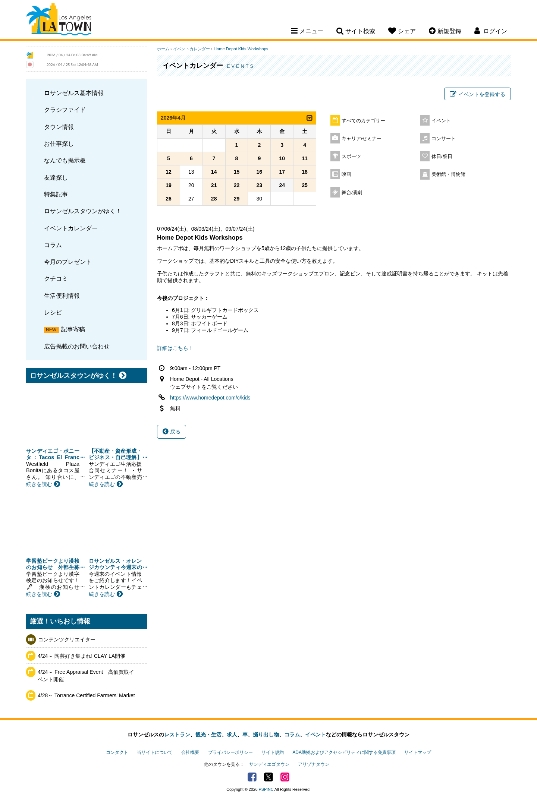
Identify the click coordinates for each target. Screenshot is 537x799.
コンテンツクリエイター (66, 639)
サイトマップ (417, 752)
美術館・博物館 (448, 174)
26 (169, 199)
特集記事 (56, 194)
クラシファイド (65, 109)
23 (260, 185)
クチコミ (56, 278)
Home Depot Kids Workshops (241, 49)
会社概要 (190, 752)
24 (282, 185)
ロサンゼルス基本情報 (74, 92)
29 (237, 199)
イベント (441, 120)
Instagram (284, 777)
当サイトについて (155, 752)
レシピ (53, 312)
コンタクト (117, 752)
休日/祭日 (441, 156)
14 (214, 172)
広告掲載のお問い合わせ (77, 346)
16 (260, 172)
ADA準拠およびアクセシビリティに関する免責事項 (343, 752)
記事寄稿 (73, 329)
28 (214, 199)
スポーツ (351, 156)
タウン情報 (59, 126)
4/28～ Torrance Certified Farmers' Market (86, 695)
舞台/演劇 (352, 192)
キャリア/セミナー (362, 138)
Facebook (252, 777)
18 (305, 172)
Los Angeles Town (58, 20)
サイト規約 (272, 752)
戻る (171, 431)
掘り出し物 (266, 735)
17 (282, 172)
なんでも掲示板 (65, 160)
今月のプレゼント (68, 261)
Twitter (268, 777)
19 (169, 185)
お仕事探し (59, 143)
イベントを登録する (477, 94)
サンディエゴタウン (269, 764)
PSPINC (266, 789)
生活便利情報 (62, 295)
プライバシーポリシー (230, 752)
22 (237, 185)
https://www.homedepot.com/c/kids (210, 398)
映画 (346, 174)
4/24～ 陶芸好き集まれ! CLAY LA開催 (81, 656)
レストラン (177, 735)
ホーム (163, 49)
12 (169, 172)
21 (214, 185)
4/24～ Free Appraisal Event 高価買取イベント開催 (86, 675)
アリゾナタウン (313, 764)
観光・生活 (208, 735)
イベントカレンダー (71, 228)
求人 (232, 735)
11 (305, 158)
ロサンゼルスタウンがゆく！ (83, 211)
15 (237, 172)
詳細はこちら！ (175, 348)
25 (305, 185)
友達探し (56, 177)
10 (282, 158)
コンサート (443, 138)
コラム (53, 244)
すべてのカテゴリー (363, 120)
